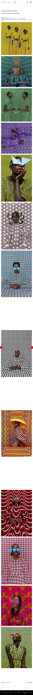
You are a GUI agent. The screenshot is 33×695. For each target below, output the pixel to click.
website (8, 17)
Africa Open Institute (25, 692)
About (14, 692)
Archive (10, 692)
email (18, 18)
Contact (18, 692)
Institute (19, 19)
